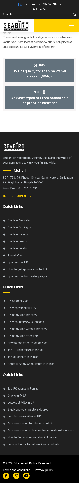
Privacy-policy (44, 470)
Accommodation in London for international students (41, 430)
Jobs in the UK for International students (33, 444)
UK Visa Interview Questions (26, 322)
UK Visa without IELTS (22, 308)
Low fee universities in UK (24, 416)
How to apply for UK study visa (27, 343)
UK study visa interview (22, 315)
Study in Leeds (17, 241)
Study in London (18, 248)
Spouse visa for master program (28, 276)
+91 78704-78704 (49, 4)
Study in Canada (18, 234)
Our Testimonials (17, 196)
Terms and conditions (16, 470)
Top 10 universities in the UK (26, 350)
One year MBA (17, 395)
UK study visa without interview (27, 329)
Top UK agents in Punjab (23, 357)
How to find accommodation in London (32, 437)
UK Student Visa (18, 301)
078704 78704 (28, 188)
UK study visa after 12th (23, 336)
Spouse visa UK (18, 262)
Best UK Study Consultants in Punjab (31, 364)
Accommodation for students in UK (30, 423)
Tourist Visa (15, 255)
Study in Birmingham (20, 227)
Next (39, 92)
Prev (39, 65)
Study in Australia (19, 220)
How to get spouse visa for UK (27, 269)
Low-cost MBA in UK (21, 402)
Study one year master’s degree (28, 409)
